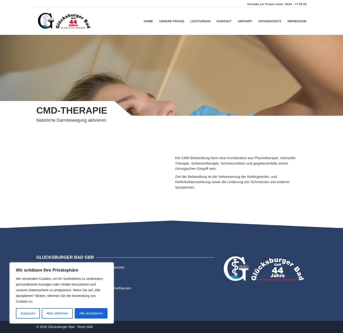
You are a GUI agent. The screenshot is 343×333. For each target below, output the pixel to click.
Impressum (296, 21)
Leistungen (200, 21)
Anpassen (27, 313)
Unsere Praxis (171, 21)
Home (148, 21)
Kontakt (224, 21)
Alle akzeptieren (91, 313)
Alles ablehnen (57, 313)
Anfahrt (245, 21)
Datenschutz (270, 21)
